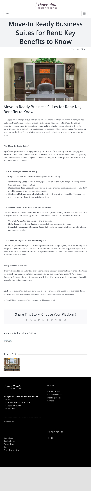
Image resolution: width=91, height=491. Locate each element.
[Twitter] (52, 438)
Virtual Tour (9, 444)
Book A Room (10, 441)
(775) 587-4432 (10, 408)
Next (83, 49)
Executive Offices (54, 394)
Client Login (9, 438)
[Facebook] (48, 438)
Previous (75, 49)
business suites (33, 120)
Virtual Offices (11, 300)
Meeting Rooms (54, 397)
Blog (5, 447)
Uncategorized (37, 300)
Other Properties (11, 450)
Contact (50, 400)
